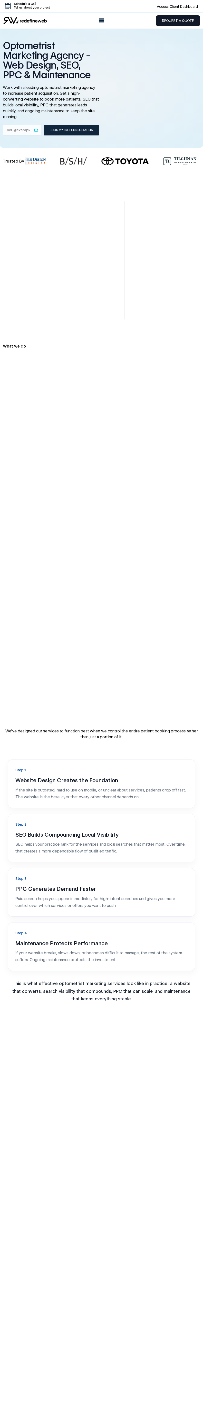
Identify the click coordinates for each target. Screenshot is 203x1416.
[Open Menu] (101, 20)
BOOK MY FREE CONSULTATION (71, 130)
